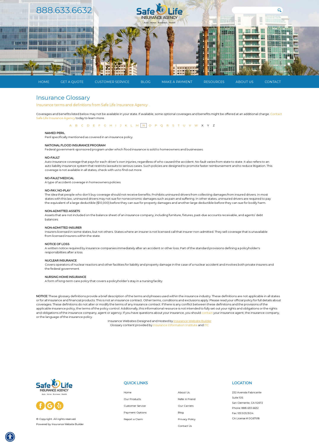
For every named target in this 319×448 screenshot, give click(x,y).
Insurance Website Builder (192, 347)
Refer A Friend (186, 395)
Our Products (132, 395)
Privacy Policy (187, 415)
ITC (206, 351)
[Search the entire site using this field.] (253, 10)
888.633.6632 (64, 10)
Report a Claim (133, 415)
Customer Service (135, 402)
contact (207, 339)
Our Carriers (185, 402)
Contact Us (185, 422)
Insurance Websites (122, 347)
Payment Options (135, 409)
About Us (184, 389)
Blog (181, 409)
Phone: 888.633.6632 (245, 404)
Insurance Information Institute (175, 351)
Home (127, 389)
